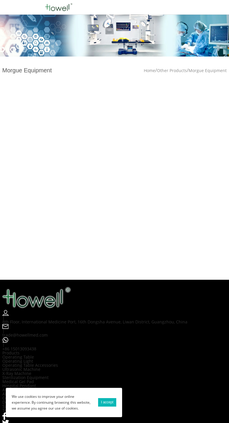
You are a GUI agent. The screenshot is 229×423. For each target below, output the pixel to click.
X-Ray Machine (16, 373)
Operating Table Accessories (30, 365)
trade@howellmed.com (25, 335)
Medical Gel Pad (18, 381)
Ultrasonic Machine (21, 369)
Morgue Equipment (208, 70)
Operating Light (17, 361)
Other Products (172, 70)
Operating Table (18, 357)
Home (149, 70)
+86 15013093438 (19, 349)
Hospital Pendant (19, 385)
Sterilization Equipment (25, 377)
